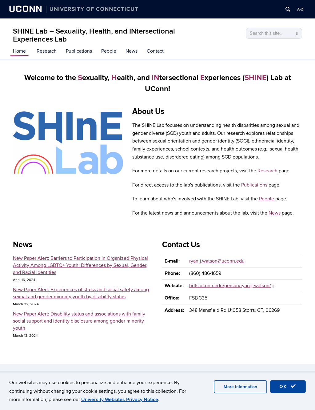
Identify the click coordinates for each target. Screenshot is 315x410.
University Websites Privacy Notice (119, 399)
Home (19, 51)
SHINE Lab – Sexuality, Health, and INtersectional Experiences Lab (94, 35)
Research (47, 51)
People (108, 51)
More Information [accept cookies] (240, 386)
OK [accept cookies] (288, 386)
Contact (155, 51)
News (132, 51)
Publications (79, 51)
